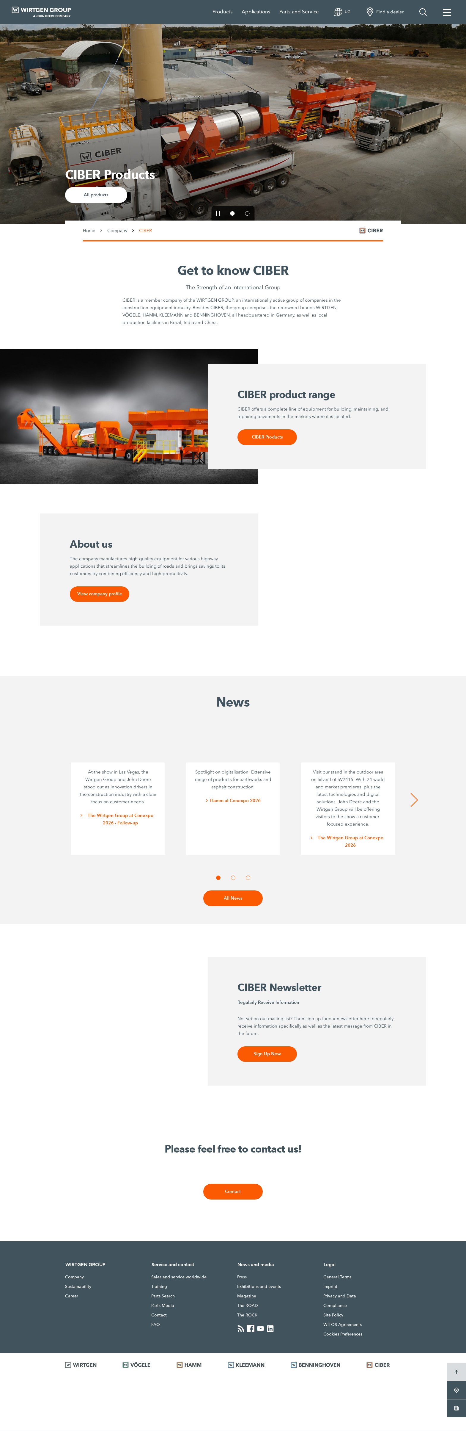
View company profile (99, 594)
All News (233, 898)
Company (117, 230)
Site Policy (333, 1315)
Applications (256, 12)
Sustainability (78, 1286)
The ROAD (247, 1305)
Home (89, 230)
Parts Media (162, 1305)
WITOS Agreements (342, 1324)
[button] (218, 213)
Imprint (330, 1286)
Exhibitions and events (259, 1286)
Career (71, 1296)
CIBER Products (267, 437)
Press (242, 1277)
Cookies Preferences (342, 1334)
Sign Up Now (267, 1054)
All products (96, 195)
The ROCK (247, 1315)
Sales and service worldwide (179, 1277)
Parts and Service (299, 12)
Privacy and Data (339, 1296)
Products (222, 12)
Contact (233, 1192)
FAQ (155, 1324)
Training (159, 1286)
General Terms (337, 1277)
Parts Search (163, 1296)
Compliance (335, 1305)
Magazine (246, 1296)
